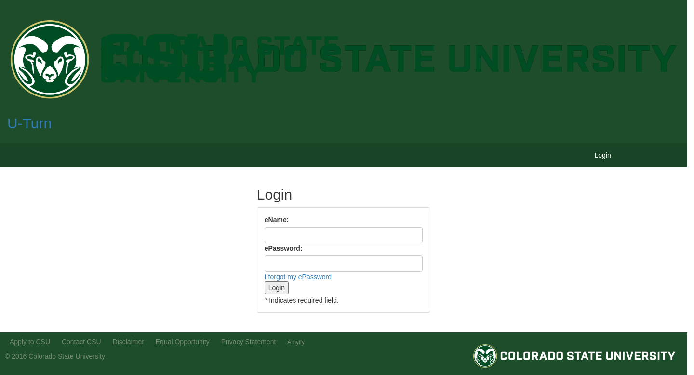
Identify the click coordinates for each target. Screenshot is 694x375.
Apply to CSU (30, 342)
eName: (277, 220)
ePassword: (284, 248)
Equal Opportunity (183, 342)
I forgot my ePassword (298, 277)
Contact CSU (81, 342)
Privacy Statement (248, 342)
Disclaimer (128, 342)
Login (603, 155)
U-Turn (29, 123)
